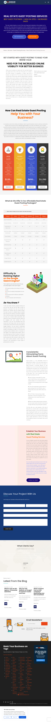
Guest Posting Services (19, 55)
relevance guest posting (23, 141)
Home (5, 55)
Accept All (22, 717)
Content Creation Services (14, 695)
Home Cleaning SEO (21, 695)
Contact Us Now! (37, 86)
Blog (6, 678)
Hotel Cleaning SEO (21, 700)
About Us (7, 674)
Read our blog (6, 594)
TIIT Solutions (45, 719)
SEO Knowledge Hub (29, 698)
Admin (10, 623)
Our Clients (7, 684)
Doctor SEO (22, 673)
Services (10, 55)
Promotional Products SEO (22, 704)
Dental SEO (22, 674)
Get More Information (7, 670)
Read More (6, 616)
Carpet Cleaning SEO (21, 690)
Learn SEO (29, 701)
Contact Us (7, 681)
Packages (7, 679)
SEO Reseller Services (14, 700)
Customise (7, 717)
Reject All (15, 717)
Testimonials (7, 682)
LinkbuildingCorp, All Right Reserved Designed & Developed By (29, 719)
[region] (15, 714)
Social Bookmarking (29, 690)
